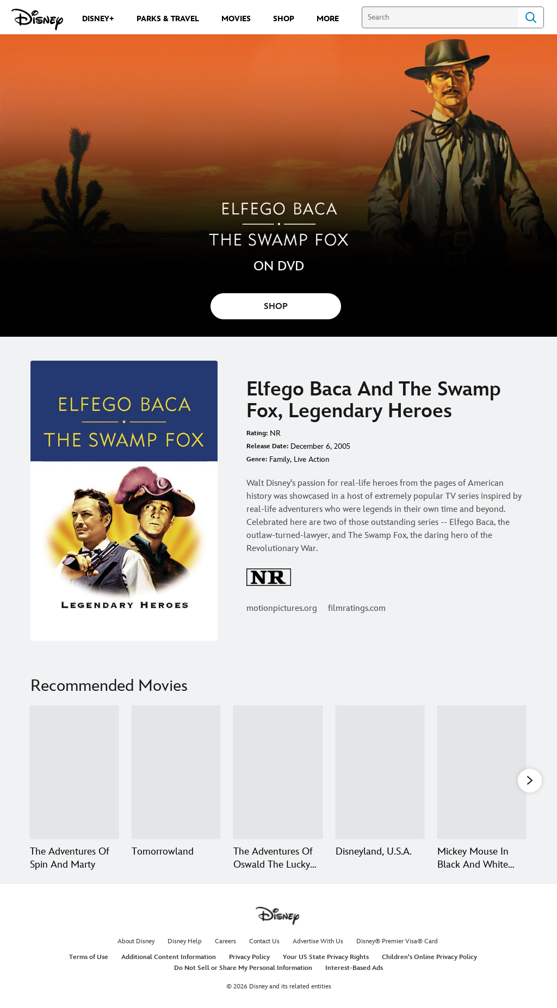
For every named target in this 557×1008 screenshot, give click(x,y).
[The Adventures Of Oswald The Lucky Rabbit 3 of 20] (277, 772)
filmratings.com (357, 608)
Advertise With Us (318, 941)
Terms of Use (88, 957)
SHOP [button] (276, 306)
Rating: (257, 433)
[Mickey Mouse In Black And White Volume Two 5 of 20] (481, 772)
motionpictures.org (281, 608)
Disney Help (185, 941)
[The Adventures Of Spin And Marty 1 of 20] (74, 772)
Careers (225, 941)
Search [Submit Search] (530, 17)
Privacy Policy (249, 957)
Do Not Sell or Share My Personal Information (243, 968)
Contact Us (264, 941)
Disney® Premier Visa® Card (397, 941)
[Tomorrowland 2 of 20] (176, 772)
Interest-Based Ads (354, 968)
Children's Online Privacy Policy (429, 957)
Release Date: (267, 446)
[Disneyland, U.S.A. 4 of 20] (380, 772)
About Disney (135, 941)
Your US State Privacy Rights (326, 957)
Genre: (256, 459)
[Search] (440, 17)
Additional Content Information (168, 957)
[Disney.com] (37, 19)
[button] (530, 780)
